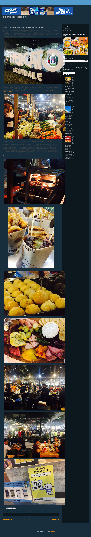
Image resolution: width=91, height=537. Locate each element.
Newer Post (7, 519)
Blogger (53, 531)
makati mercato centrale (22, 511)
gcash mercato (11, 511)
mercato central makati (36, 511)
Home (31, 519)
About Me (67, 28)
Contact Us (68, 30)
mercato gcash (47, 511)
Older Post (55, 519)
